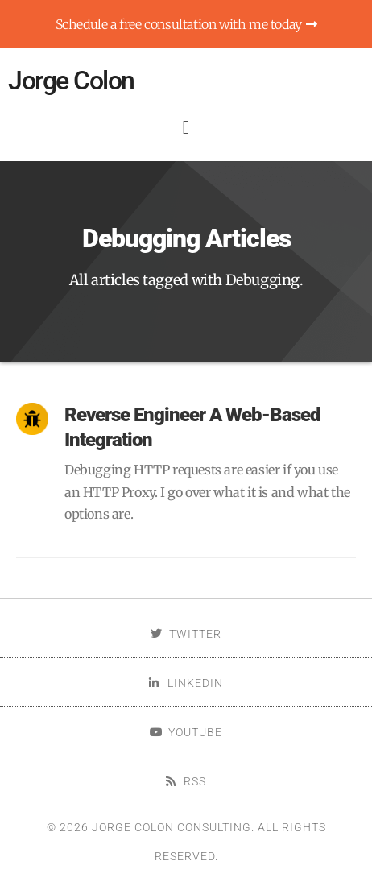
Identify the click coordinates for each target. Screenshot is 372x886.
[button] (186, 127)
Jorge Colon (71, 80)
